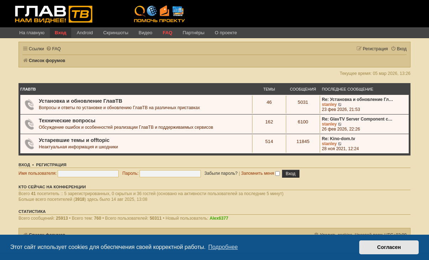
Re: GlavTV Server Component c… (357, 119)
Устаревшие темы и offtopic (74, 140)
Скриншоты (115, 32)
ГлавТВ (28, 89)
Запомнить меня (260, 173)
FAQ (167, 32)
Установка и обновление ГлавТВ (80, 101)
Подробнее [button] (223, 247)
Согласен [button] (389, 247)
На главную (32, 32)
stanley (329, 104)
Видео (145, 32)
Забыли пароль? (220, 173)
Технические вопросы (67, 120)
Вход (61, 32)
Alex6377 (219, 218)
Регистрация (51, 165)
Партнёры (193, 32)
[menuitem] (53, 49)
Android (85, 32)
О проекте (226, 32)
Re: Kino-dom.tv (338, 138)
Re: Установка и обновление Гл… (357, 99)
